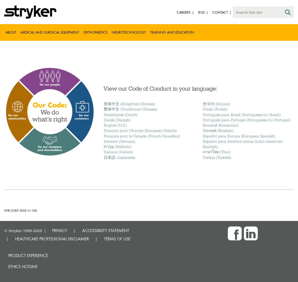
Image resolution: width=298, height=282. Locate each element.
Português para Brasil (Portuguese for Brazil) (242, 114)
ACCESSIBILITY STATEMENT (105, 230)
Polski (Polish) (215, 109)
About (11, 32)
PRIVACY (59, 230)
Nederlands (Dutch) (121, 114)
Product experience (28, 255)
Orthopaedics (95, 32)
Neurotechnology (129, 32)
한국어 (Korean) (216, 104)
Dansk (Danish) (117, 120)
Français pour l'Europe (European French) (140, 130)
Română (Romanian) (220, 125)
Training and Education (172, 32)
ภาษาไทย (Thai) (216, 152)
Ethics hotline (22, 266)
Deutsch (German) (119, 141)
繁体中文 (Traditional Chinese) (130, 109)
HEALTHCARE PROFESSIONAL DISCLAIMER (52, 238)
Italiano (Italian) (118, 152)
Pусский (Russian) (218, 130)
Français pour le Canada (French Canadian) (142, 136)
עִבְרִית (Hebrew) (117, 146)
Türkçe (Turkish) (217, 157)
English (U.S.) (115, 125)
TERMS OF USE (117, 238)
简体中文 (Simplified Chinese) (129, 104)
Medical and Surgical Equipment (50, 32)
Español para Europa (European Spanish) (239, 136)
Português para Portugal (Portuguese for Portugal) (247, 120)
